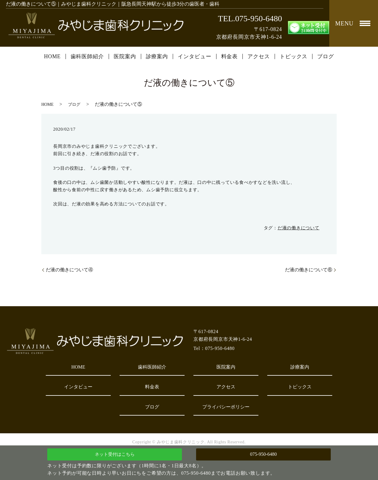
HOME (52, 56)
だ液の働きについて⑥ (308, 269)
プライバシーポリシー (226, 406)
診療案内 (157, 56)
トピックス (294, 56)
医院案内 (125, 56)
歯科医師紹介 (87, 56)
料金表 (229, 56)
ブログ (325, 56)
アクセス (258, 56)
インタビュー (194, 56)
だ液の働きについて (299, 228)
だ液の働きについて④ (69, 269)
